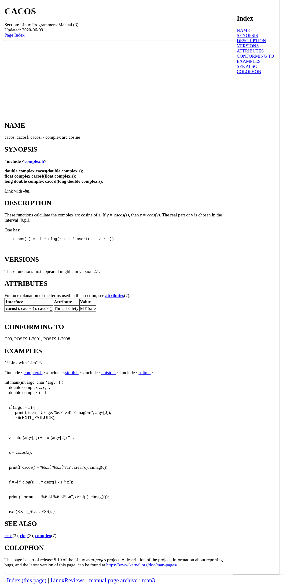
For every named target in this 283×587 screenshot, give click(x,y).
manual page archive (113, 581)
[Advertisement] (118, 75)
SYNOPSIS (247, 35)
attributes (114, 296)
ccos (8, 536)
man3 (148, 581)
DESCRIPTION (251, 40)
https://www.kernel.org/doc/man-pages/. (142, 565)
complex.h (34, 161)
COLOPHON (249, 71)
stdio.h (145, 373)
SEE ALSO (247, 66)
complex (43, 536)
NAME (243, 30)
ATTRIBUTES (250, 50)
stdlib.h (72, 373)
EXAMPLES (249, 61)
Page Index (14, 35)
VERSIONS (248, 45)
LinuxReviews (68, 581)
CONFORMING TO (255, 56)
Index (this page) (26, 581)
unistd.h (108, 373)
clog (24, 536)
